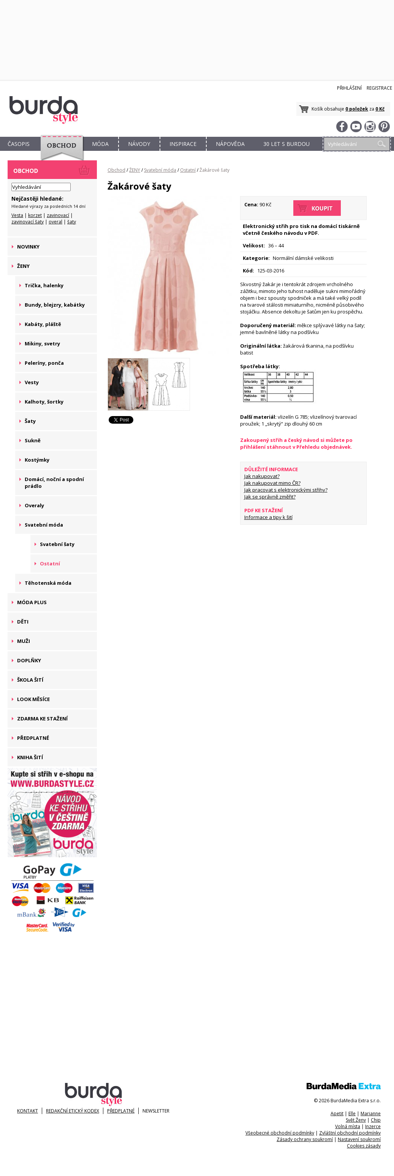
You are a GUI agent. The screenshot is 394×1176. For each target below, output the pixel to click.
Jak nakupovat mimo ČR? (272, 483)
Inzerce (373, 1126)
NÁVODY (139, 143)
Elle (352, 1113)
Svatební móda (160, 170)
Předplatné (120, 1111)
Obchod (116, 170)
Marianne (371, 1113)
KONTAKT (27, 1111)
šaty (71, 221)
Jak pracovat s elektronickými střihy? (286, 489)
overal (55, 221)
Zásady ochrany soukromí (305, 1139)
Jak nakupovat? (262, 476)
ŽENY (134, 170)
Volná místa (347, 1126)
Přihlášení (349, 88)
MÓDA (100, 143)
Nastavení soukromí (359, 1139)
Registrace (379, 88)
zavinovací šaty (27, 221)
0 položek (356, 109)
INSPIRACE (182, 143)
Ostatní (188, 170)
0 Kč (380, 109)
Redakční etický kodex (72, 1111)
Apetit (337, 1113)
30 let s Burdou (286, 143)
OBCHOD (60, 152)
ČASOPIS (19, 143)
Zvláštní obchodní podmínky (350, 1133)
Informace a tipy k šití (268, 517)
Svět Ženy (356, 1120)
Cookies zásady (364, 1146)
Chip (376, 1120)
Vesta (17, 215)
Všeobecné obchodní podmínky (279, 1133)
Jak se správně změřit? (270, 496)
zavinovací (58, 215)
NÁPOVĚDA (230, 143)
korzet (35, 215)
